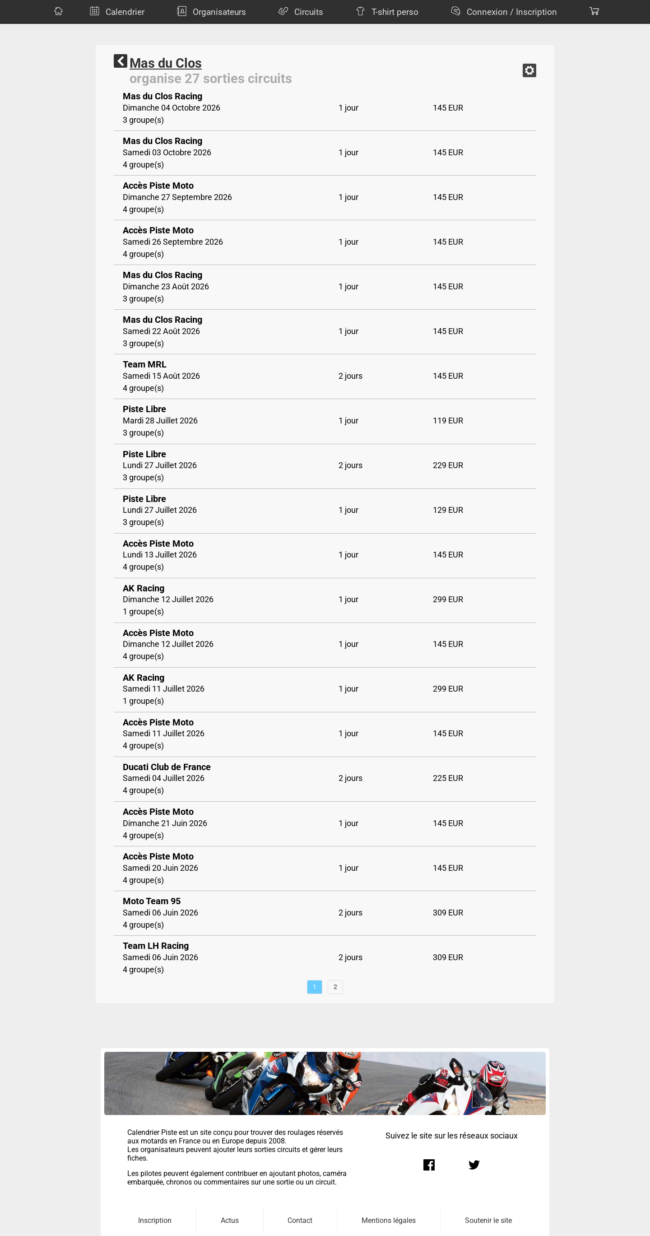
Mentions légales (389, 1220)
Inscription (155, 1220)
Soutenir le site (488, 1220)
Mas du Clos (166, 63)
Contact (300, 1220)
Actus (230, 1220)
